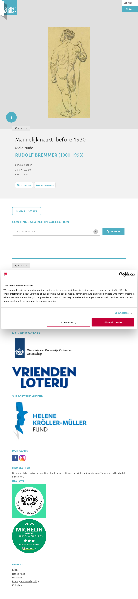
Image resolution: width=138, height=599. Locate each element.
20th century (24, 185)
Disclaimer (17, 577)
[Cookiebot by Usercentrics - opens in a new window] (121, 274)
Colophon (17, 584)
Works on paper (45, 185)
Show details (122, 312)
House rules (18, 573)
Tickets (130, 9)
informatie (10, 116)
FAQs (15, 569)
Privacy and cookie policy (25, 581)
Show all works (26, 211)
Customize (68, 322)
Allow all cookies (113, 322)
